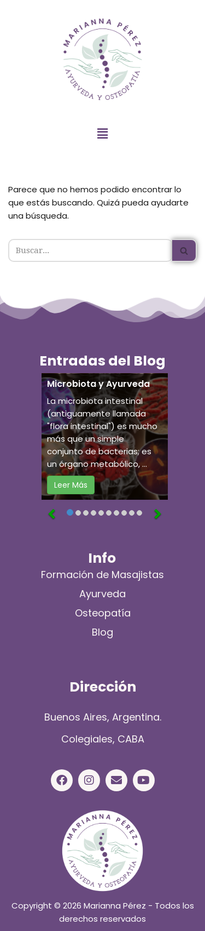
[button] (102, 134)
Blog (102, 632)
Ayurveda (102, 594)
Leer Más (70, 484)
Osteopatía (103, 613)
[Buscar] (90, 250)
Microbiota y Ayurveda (98, 384)
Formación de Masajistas (102, 574)
